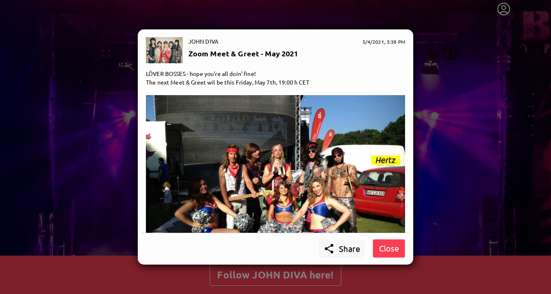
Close (389, 248)
